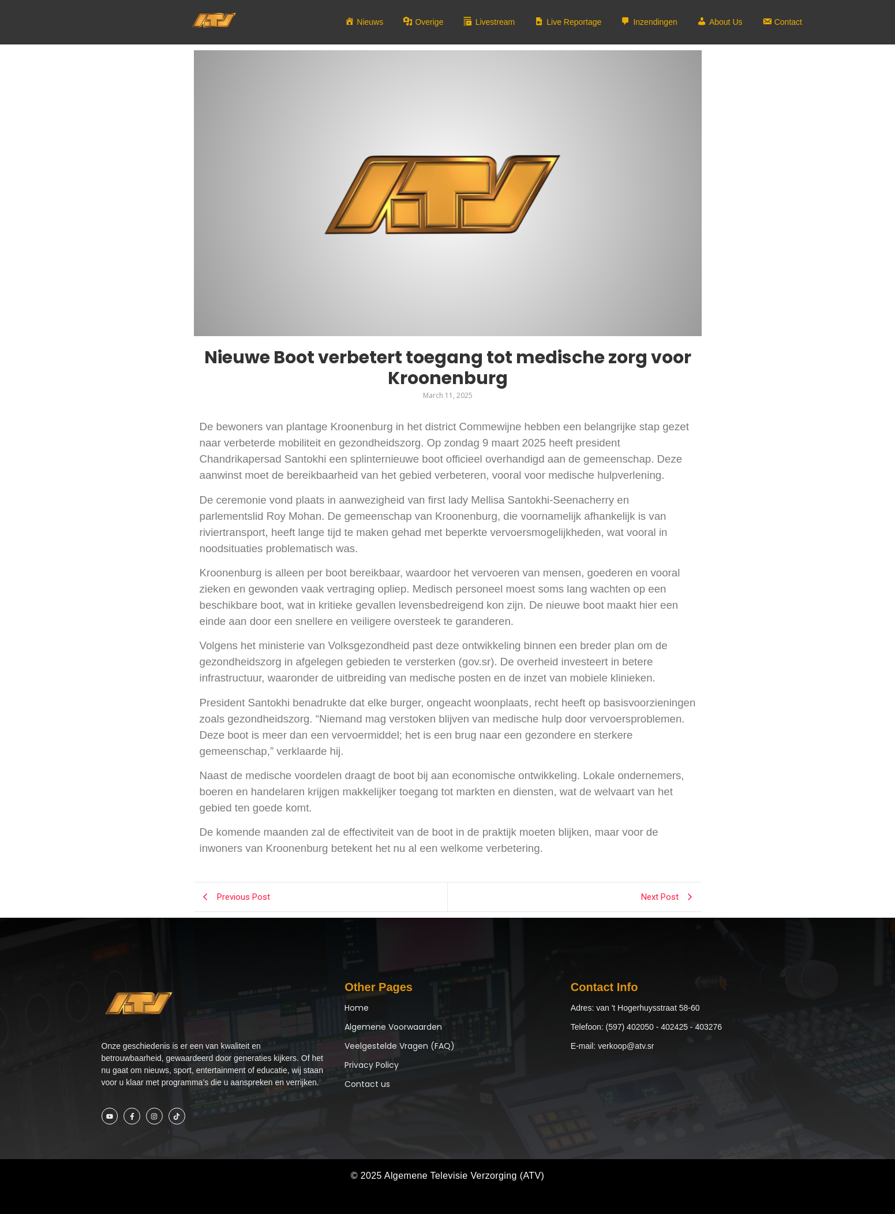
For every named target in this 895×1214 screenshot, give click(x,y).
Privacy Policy (371, 1065)
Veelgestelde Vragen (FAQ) (399, 1046)
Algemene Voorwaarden (393, 1027)
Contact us (367, 1084)
